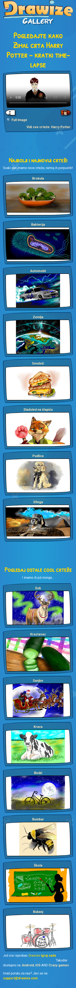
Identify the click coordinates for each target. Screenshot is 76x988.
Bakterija (38, 225)
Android (28, 965)
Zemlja (38, 317)
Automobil (38, 271)
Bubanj (38, 912)
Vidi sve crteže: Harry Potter (49, 127)
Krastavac (38, 634)
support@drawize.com (20, 978)
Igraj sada (48, 955)
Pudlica (38, 456)
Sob (38, 588)
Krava (38, 727)
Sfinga (38, 502)
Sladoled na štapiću (38, 410)
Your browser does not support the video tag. (38, 90)
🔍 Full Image (17, 120)
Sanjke (38, 681)
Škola (38, 865)
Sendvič (38, 363)
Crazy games (59, 965)
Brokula (38, 178)
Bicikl (38, 773)
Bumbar (38, 819)
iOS (38, 965)
